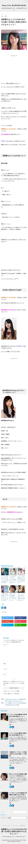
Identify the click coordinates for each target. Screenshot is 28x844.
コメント (5, 644)
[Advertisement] (14, 67)
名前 (4, 663)
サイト (4, 674)
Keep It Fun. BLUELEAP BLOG (14, 5)
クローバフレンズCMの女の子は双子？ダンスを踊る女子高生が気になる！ (21, 597)
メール (5, 669)
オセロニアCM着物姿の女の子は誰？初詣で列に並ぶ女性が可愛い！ (21, 579)
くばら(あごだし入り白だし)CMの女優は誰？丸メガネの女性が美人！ (13, 579)
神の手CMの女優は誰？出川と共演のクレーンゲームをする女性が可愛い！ (4, 597)
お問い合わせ (22, 825)
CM (3, 612)
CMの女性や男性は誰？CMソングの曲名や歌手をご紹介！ (14, 836)
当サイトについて (6, 825)
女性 (5, 612)
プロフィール (15, 825)
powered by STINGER (16, 841)
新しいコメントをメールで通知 (12, 691)
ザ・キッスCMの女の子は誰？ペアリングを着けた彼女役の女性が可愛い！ (4, 579)
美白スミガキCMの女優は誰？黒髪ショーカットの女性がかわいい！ (13, 597)
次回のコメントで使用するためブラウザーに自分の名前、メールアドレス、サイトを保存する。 (13, 683)
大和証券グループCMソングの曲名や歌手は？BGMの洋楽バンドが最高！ (18, 753)
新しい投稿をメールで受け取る (12, 693)
